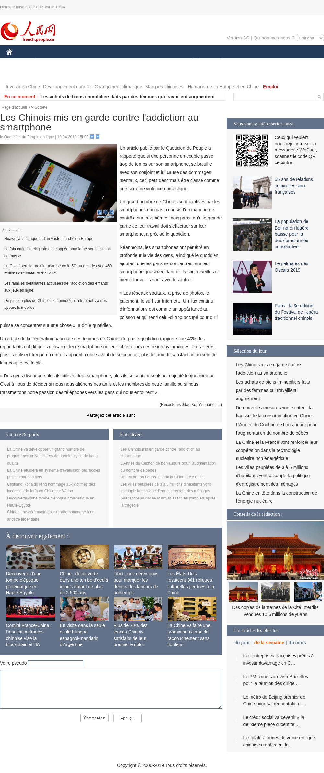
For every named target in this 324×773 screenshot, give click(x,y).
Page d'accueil (14, 107)
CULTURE (160, 61)
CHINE (18, 61)
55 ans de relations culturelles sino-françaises (294, 186)
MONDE (75, 61)
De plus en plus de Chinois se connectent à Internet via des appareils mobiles (55, 304)
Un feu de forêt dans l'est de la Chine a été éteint (163, 477)
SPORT (243, 61)
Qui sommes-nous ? (274, 37)
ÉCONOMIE (45, 61)
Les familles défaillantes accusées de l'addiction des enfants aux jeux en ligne (56, 287)
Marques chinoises (164, 86)
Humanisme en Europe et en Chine (223, 86)
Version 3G (238, 37)
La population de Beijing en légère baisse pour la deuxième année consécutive (291, 234)
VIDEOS (19, 74)
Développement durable (67, 86)
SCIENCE (131, 61)
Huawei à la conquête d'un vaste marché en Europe (48, 238)
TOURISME (271, 61)
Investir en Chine (23, 86)
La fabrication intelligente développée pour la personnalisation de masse (57, 252)
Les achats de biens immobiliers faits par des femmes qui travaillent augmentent (127, 96)
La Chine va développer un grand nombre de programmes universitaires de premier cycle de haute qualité (53, 456)
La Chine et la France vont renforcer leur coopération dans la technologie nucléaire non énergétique (276, 450)
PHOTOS (301, 61)
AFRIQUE (102, 61)
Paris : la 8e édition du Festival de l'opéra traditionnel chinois (296, 312)
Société (41, 107)
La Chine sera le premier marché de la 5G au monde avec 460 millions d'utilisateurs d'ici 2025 (58, 269)
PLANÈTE (217, 61)
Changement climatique (118, 86)
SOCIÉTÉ (189, 61)
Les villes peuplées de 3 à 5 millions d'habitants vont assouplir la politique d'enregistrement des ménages (273, 475)
